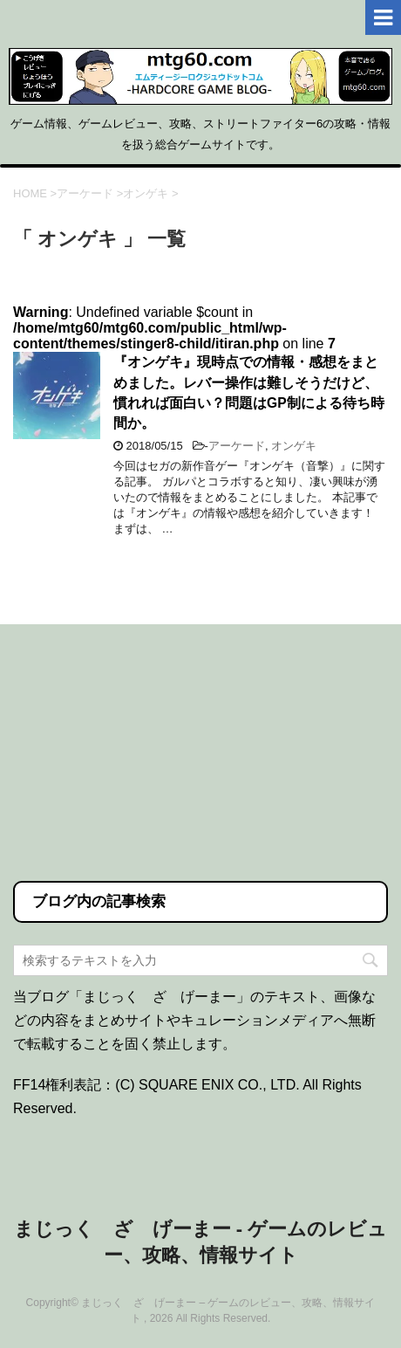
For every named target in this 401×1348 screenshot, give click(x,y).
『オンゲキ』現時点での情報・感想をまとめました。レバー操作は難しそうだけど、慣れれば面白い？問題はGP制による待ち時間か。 (248, 392)
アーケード (236, 445)
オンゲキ (293, 445)
